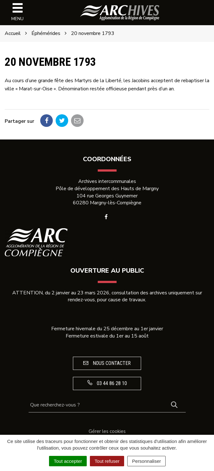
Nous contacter (107, 363)
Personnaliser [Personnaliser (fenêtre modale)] (146, 461)
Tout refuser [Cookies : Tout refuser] (107, 461)
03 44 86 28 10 (107, 383)
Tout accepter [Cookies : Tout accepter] (68, 461)
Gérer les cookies (107, 431)
